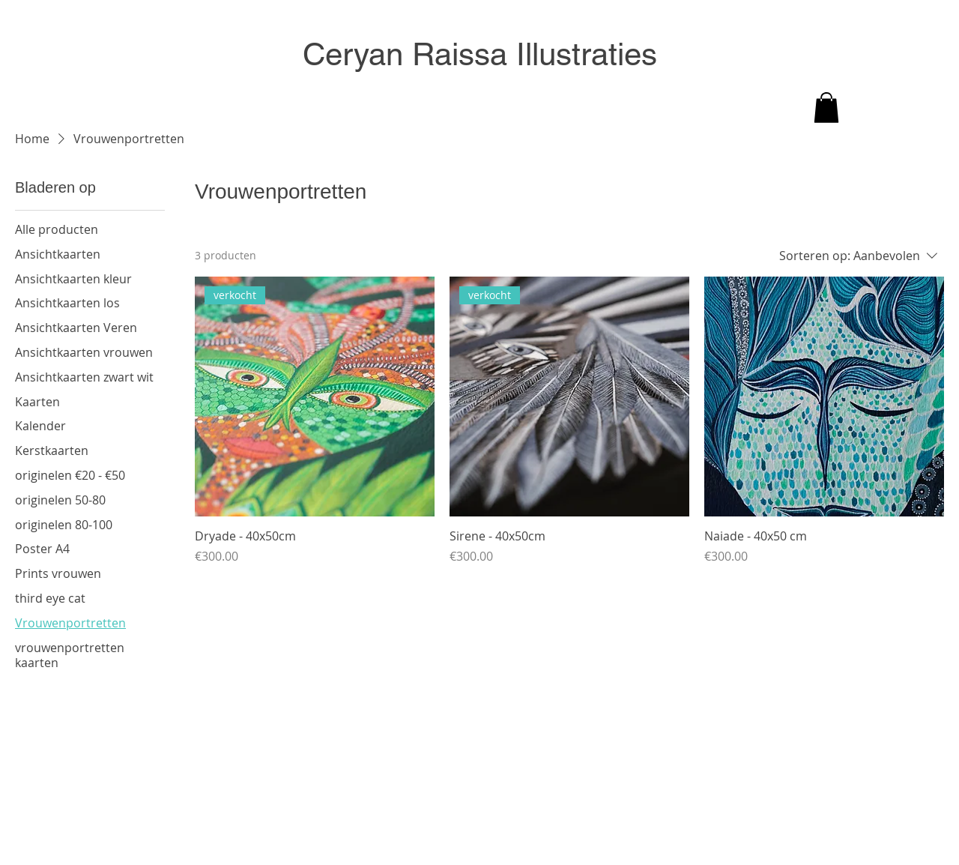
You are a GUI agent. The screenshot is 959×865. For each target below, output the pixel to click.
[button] (826, 107)
